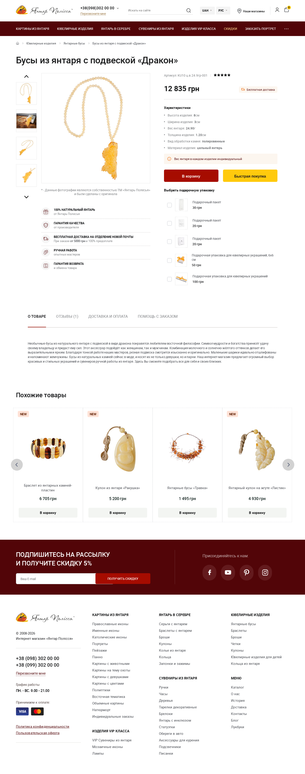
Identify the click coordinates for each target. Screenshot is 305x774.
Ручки (163, 687)
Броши (164, 637)
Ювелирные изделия (75, 28)
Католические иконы (109, 637)
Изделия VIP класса (199, 28)
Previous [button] (26, 76)
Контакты (239, 714)
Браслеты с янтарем (175, 631)
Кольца (165, 657)
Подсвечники (170, 747)
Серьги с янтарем (173, 624)
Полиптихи (101, 690)
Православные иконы (110, 624)
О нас (235, 694)
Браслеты (239, 631)
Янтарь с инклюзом (175, 720)
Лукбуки (237, 727)
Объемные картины (108, 703)
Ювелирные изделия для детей (256, 657)
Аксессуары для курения (179, 740)
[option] (26, 93)
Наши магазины (251, 11)
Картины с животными (111, 664)
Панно (97, 657)
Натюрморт (101, 710)
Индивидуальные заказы (113, 717)
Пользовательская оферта (37, 733)
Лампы (98, 753)
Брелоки (166, 714)
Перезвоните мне (93, 13)
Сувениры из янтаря (156, 28)
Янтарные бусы (74, 43)
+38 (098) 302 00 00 (37, 658)
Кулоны (165, 644)
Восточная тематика (108, 697)
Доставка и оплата (108, 316)
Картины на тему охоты (111, 670)
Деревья (166, 701)
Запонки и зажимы (174, 664)
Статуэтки (167, 727)
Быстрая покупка (250, 176)
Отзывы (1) (67, 316)
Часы (163, 694)
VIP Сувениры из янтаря (111, 740)
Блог (234, 720)
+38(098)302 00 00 (97, 7)
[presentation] (17, 465)
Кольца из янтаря (245, 664)
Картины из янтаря (32, 28)
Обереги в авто (171, 734)
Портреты (100, 644)
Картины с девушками (110, 677)
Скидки (230, 28)
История (238, 701)
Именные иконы (105, 631)
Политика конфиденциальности (42, 726)
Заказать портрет (260, 28)
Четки (236, 644)
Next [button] (26, 197)
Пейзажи (99, 650)
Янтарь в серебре (116, 28)
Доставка (238, 707)
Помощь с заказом (158, 316)
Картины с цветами (108, 683)
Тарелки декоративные (178, 707)
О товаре (37, 316)
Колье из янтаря (172, 650)
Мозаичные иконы (107, 747)
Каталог (237, 687)
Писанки (166, 753)
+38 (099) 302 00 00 (37, 665)
